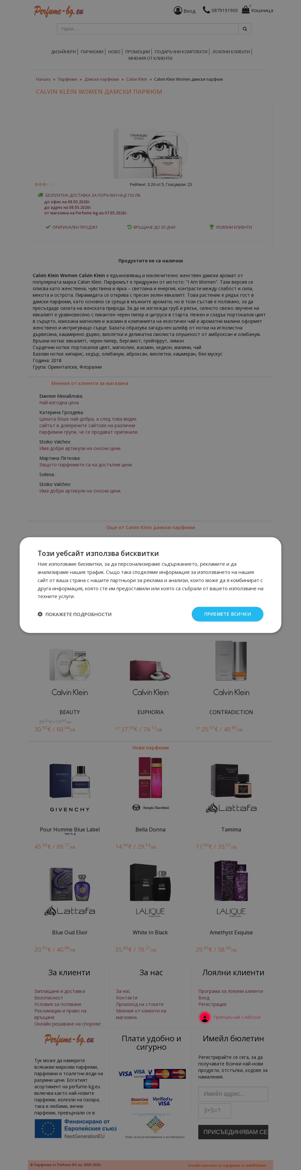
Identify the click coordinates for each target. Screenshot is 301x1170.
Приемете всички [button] (227, 614)
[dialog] (150, 585)
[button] (75, 614)
